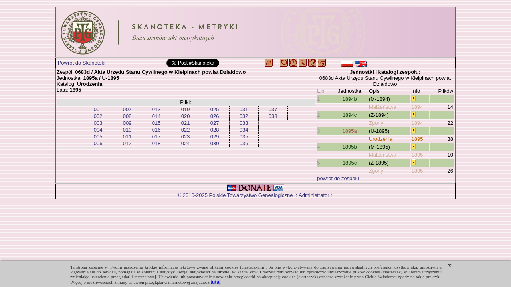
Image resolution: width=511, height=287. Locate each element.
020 (185, 116)
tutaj (215, 282)
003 (98, 123)
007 (127, 109)
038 (273, 116)
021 (185, 123)
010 (127, 130)
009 (127, 123)
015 (156, 123)
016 (156, 130)
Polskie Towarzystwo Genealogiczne (251, 195)
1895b (350, 147)
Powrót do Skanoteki (81, 63)
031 (244, 109)
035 (244, 137)
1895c (350, 163)
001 (98, 109)
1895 (417, 139)
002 (98, 116)
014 (156, 116)
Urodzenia (380, 139)
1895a (350, 131)
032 (244, 116)
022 (185, 130)
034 (244, 130)
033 (244, 123)
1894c (350, 115)
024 (185, 143)
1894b (350, 99)
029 (214, 137)
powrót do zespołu (338, 178)
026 (214, 116)
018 (156, 143)
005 (98, 137)
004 (98, 130)
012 (127, 143)
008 (127, 116)
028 (214, 130)
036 (244, 143)
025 (214, 109)
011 (127, 137)
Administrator (314, 195)
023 (185, 137)
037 (273, 109)
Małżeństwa (382, 107)
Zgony (376, 123)
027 (214, 123)
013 (156, 109)
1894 (417, 107)
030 (214, 143)
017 (156, 137)
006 (98, 143)
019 (185, 109)
